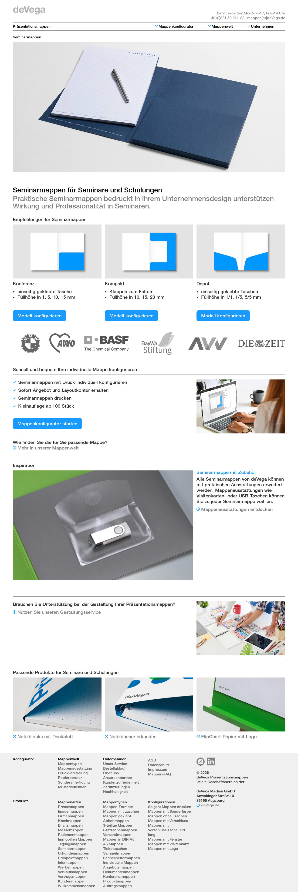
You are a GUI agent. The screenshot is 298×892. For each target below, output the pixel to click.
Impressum (157, 769)
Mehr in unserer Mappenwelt (48, 447)
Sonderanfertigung (74, 782)
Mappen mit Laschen (121, 811)
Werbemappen (71, 867)
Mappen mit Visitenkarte (169, 844)
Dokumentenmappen (121, 872)
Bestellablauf (114, 768)
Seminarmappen (72, 848)
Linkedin (211, 762)
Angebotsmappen (118, 867)
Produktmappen (117, 881)
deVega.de (210, 805)
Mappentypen (70, 763)
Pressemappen (71, 807)
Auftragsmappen (117, 886)
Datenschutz (158, 765)
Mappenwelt (222, 26)
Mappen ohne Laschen (167, 816)
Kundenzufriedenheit (121, 782)
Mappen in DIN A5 (118, 839)
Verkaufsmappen (72, 872)
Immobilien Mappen (75, 839)
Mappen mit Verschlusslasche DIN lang (166, 830)
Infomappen (68, 862)
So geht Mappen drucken (169, 807)
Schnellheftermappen (121, 858)
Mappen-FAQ (159, 774)
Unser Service (115, 763)
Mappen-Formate (118, 807)
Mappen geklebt (117, 816)
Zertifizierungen (116, 787)
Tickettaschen (115, 848)
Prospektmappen (73, 858)
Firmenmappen (71, 816)
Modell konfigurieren (39, 315)
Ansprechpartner (117, 777)
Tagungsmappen (72, 844)
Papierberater (70, 777)
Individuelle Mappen (120, 862)
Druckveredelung (73, 773)
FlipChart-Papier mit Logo (229, 736)
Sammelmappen (117, 853)
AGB (152, 760)
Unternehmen (262, 26)
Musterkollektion (72, 787)
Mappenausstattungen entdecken (237, 509)
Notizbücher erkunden (132, 736)
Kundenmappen (71, 881)
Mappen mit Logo (163, 848)
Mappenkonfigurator (176, 26)
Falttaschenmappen (120, 830)
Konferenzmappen (119, 876)
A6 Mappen (113, 844)
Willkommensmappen (76, 886)
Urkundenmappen (73, 853)
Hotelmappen (69, 820)
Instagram (200, 762)
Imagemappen (70, 811)
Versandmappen (117, 834)
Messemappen (70, 830)
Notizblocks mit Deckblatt (45, 736)
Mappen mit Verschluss (168, 820)
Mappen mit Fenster (165, 839)
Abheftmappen (116, 820)
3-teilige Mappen (117, 825)
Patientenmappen (73, 834)
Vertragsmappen (72, 876)
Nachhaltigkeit (115, 791)
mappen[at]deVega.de (266, 18)
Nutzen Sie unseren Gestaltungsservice (59, 612)
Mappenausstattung (75, 768)
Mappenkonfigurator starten (47, 423)
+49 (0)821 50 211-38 (226, 18)
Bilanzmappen (70, 825)
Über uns (111, 773)
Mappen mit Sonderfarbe (169, 811)
